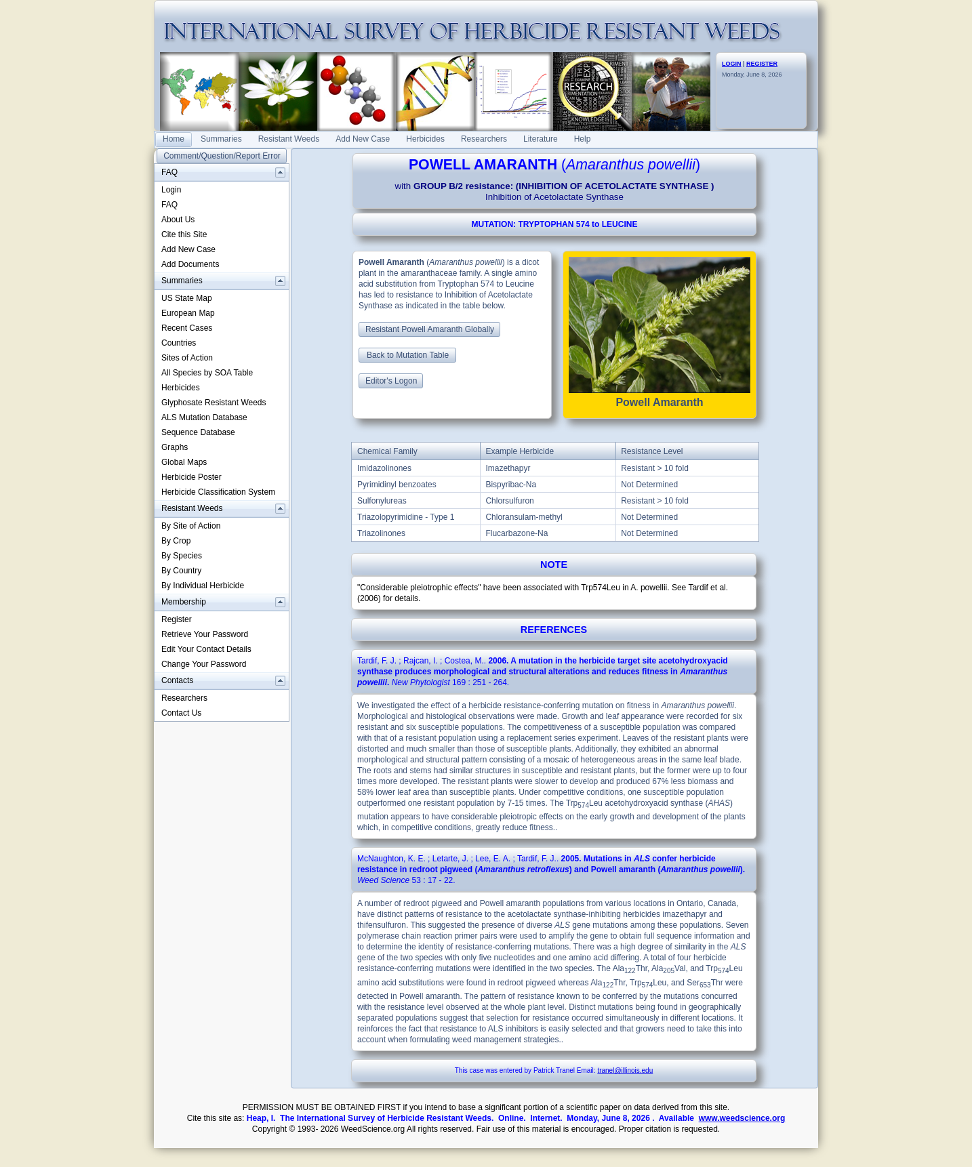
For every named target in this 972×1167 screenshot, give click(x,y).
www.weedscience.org (742, 1118)
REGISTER (761, 63)
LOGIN (732, 63)
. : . (542, 671)
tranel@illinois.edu (625, 1070)
